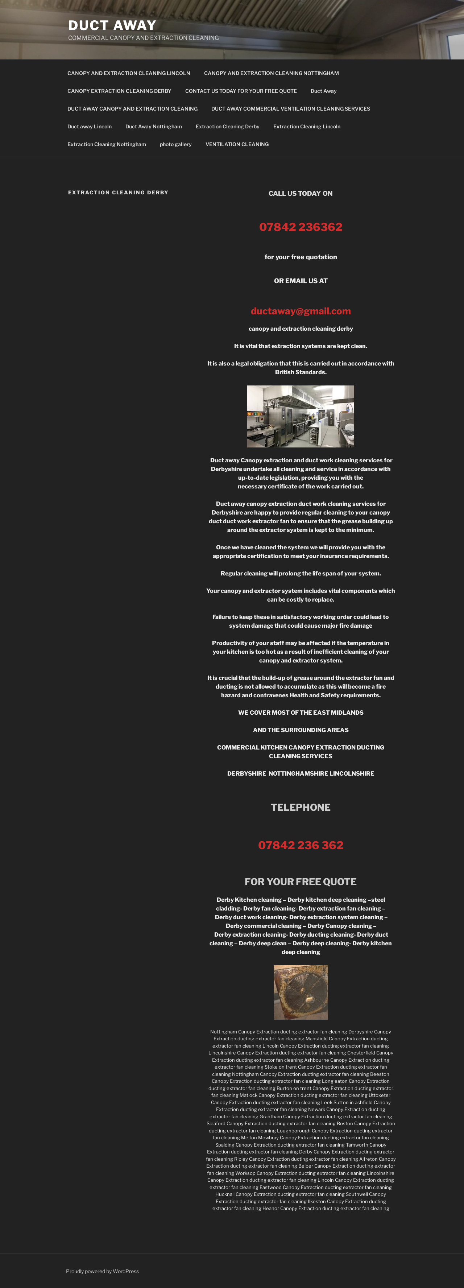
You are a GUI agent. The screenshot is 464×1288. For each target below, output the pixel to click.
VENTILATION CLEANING (237, 144)
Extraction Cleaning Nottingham (106, 144)
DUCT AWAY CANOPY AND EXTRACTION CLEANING (132, 109)
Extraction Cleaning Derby (228, 126)
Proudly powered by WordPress (102, 1271)
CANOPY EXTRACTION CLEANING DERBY (119, 91)
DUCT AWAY (112, 25)
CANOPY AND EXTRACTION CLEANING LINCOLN (128, 73)
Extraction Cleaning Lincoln (306, 126)
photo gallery (176, 144)
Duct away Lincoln (89, 126)
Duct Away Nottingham (153, 126)
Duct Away (324, 91)
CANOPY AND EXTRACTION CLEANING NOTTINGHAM (271, 73)
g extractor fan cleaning (362, 1208)
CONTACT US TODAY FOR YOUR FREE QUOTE (241, 91)
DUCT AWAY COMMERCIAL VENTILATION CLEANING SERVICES (290, 109)
